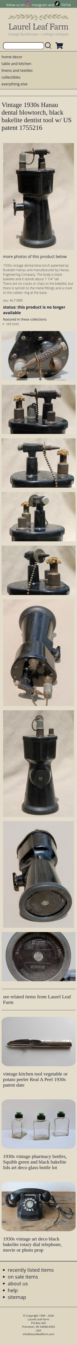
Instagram (39, 5)
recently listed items (31, 1269)
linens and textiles (17, 70)
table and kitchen (16, 63)
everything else (15, 83)
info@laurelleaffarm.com (38, 1334)
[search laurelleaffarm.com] (49, 45)
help (13, 1290)
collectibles (11, 77)
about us (18, 1283)
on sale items (23, 1276)
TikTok (66, 5)
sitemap (17, 1297)
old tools (12, 324)
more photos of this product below (35, 256)
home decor (12, 56)
